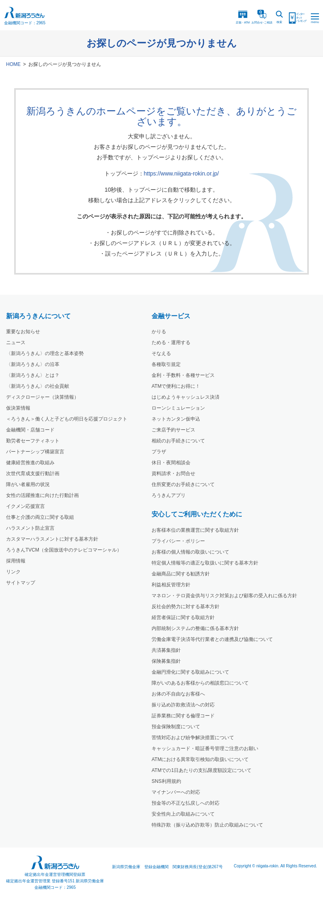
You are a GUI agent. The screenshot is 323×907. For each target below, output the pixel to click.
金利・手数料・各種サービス (183, 375)
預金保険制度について (176, 726)
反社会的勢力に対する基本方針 (186, 606)
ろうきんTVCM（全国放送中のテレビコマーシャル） (64, 550)
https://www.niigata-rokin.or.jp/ (181, 173)
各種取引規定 (166, 364)
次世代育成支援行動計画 (32, 473)
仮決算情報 (18, 408)
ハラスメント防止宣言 (30, 528)
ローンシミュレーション (178, 408)
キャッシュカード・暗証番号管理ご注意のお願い (205, 748)
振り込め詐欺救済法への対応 (183, 705)
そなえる (161, 353)
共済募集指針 (166, 650)
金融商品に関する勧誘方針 (181, 574)
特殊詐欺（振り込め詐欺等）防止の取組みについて (207, 825)
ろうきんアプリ (169, 495)
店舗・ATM (243, 17)
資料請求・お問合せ (173, 473)
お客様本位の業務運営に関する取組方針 (195, 530)
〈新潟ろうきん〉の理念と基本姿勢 (45, 353)
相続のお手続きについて (178, 441)
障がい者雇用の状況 (28, 484)
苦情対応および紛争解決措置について (193, 737)
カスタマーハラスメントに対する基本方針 (52, 539)
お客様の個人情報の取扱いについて (190, 552)
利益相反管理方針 (171, 585)
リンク (13, 572)
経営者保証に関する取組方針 (183, 617)
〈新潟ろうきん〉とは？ (32, 375)
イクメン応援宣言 (25, 506)
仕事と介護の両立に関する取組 (40, 517)
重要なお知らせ (23, 331)
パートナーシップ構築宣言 (35, 452)
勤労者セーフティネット (32, 441)
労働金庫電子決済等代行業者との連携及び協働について (212, 639)
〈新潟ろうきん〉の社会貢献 (37, 386)
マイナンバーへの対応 (176, 792)
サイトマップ (20, 583)
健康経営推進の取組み (30, 462)
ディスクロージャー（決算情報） (42, 397)
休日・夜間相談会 (171, 462)
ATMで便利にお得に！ (176, 386)
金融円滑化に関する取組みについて (190, 672)
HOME (13, 64)
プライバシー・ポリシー (178, 541)
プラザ (159, 452)
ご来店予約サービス (173, 430)
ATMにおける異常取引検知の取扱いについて (200, 759)
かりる (159, 331)
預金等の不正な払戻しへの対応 (186, 803)
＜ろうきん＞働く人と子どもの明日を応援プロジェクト (66, 419)
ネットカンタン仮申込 (176, 419)
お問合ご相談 (261, 17)
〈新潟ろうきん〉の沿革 (32, 364)
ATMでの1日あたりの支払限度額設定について (201, 770)
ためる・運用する (171, 342)
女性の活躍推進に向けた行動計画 (42, 495)
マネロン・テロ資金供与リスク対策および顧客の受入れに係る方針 (224, 595)
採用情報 (15, 561)
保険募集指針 (166, 661)
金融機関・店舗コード (30, 430)
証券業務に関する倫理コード (183, 716)
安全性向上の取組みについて (183, 814)
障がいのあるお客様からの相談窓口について (200, 683)
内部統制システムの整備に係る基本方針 (195, 628)
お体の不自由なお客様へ (178, 694)
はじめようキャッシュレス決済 (186, 397)
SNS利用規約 (166, 781)
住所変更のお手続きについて (183, 484)
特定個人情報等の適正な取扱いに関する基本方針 (205, 563)
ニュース (15, 342)
